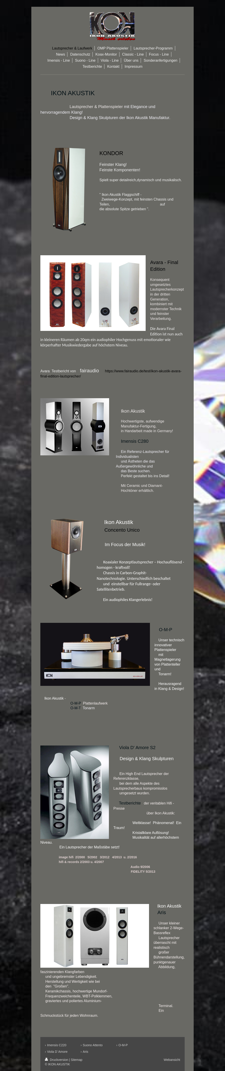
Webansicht (172, 1060)
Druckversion (57, 1060)
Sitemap (76, 1060)
